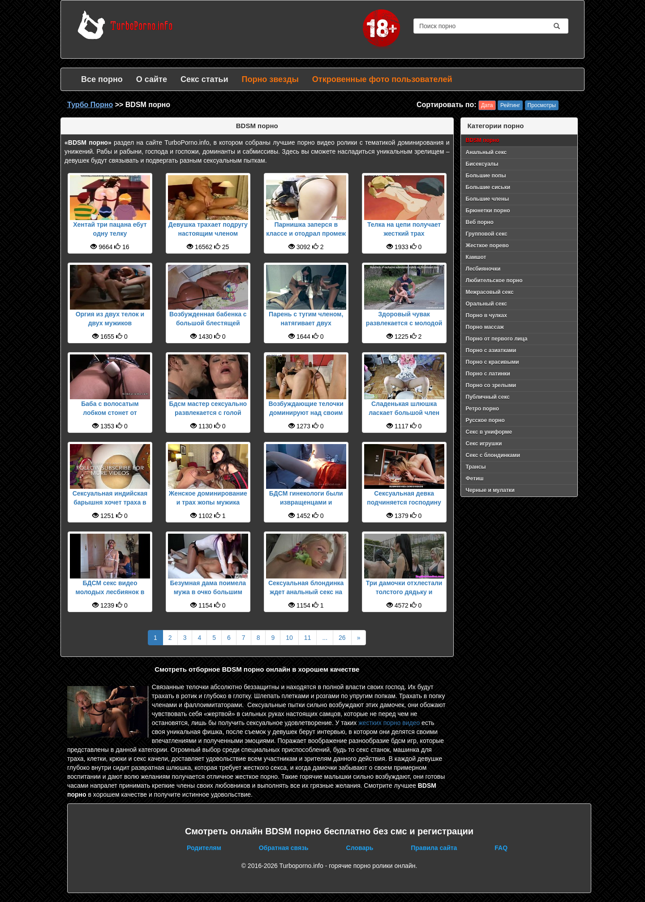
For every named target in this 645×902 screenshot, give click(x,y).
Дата (487, 105)
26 (342, 637)
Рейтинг (510, 105)
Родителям (204, 847)
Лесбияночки (483, 269)
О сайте (151, 79)
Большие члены (487, 199)
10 (289, 637)
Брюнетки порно (488, 210)
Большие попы (486, 176)
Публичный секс (488, 397)
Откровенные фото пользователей (382, 79)
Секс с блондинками (493, 455)
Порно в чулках (486, 315)
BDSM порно (482, 140)
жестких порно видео (389, 722)
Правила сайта (434, 847)
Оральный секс (486, 304)
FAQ (500, 847)
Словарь (360, 847)
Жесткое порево (487, 245)
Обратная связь (284, 847)
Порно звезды (269, 79)
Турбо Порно (90, 104)
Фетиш (475, 478)
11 (307, 637)
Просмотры (542, 105)
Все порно (102, 79)
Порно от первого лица (497, 339)
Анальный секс (486, 152)
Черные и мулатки (490, 490)
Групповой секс (486, 234)
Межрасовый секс (490, 292)
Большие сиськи (488, 187)
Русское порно (485, 420)
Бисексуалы (482, 164)
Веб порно (480, 222)
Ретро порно (482, 409)
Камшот (476, 257)
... (324, 637)
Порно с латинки (488, 374)
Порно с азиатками (491, 350)
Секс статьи (204, 79)
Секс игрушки (484, 443)
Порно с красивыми (492, 362)
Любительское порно (494, 280)
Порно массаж (485, 327)
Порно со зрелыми (491, 385)
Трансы (476, 467)
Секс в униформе (489, 432)
